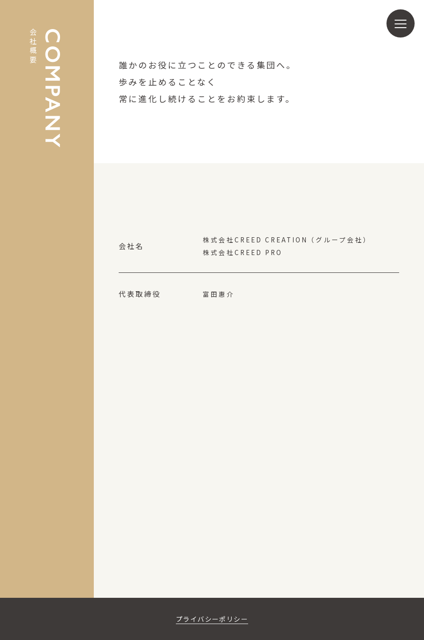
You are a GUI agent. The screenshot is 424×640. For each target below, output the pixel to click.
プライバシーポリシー (212, 619)
